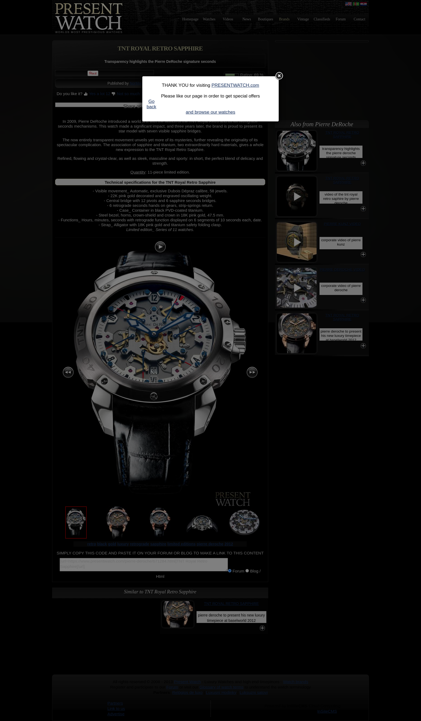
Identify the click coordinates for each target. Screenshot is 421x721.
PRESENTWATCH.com (235, 85)
